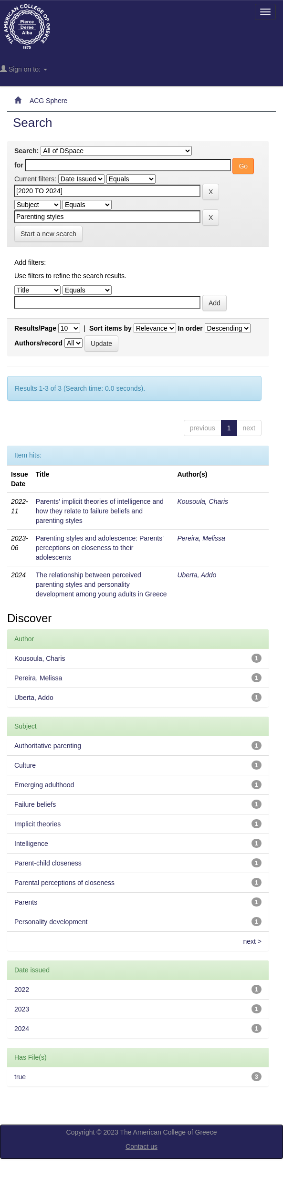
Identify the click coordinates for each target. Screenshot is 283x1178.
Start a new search (48, 234)
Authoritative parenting (47, 746)
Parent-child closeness (48, 863)
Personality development (50, 922)
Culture (25, 765)
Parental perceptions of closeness (64, 882)
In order (190, 328)
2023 (21, 1009)
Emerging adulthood (44, 785)
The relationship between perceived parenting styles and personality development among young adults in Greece (101, 584)
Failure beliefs (35, 804)
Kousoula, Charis (202, 501)
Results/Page (35, 328)
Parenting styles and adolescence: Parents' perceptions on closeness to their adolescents (100, 547)
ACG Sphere (48, 100)
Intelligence (31, 843)
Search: (26, 151)
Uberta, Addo (196, 575)
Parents (25, 902)
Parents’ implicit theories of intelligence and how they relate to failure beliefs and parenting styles (100, 511)
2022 (21, 989)
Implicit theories (37, 824)
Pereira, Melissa (201, 538)
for (18, 165)
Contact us (141, 1146)
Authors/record (38, 343)
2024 (21, 1028)
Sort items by (110, 328)
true (20, 1077)
